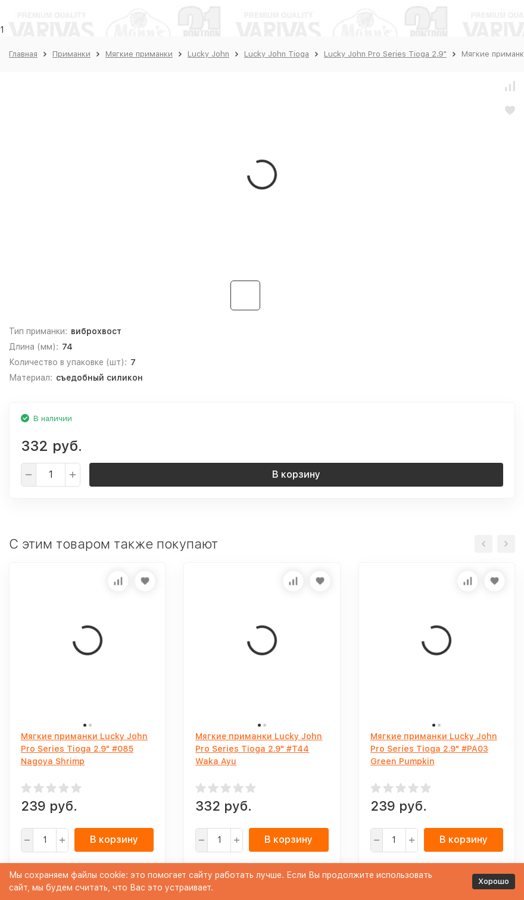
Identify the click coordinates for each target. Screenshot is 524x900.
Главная (23, 53)
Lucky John (208, 53)
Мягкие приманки (139, 53)
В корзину (296, 474)
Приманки (71, 53)
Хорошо (493, 881)
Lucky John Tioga (276, 53)
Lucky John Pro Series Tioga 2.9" (385, 53)
